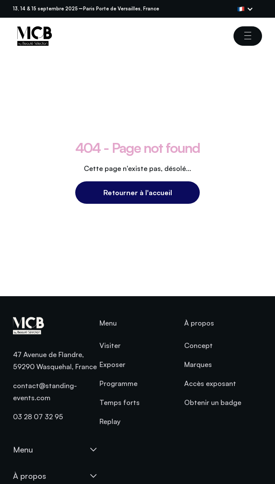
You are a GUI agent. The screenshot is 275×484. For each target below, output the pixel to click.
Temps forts (119, 402)
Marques (198, 364)
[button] (249, 9)
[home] (32, 36)
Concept (198, 345)
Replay (110, 421)
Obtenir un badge (212, 402)
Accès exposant (210, 383)
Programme (118, 383)
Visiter (110, 345)
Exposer (112, 364)
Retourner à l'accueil (137, 192)
